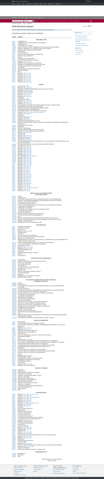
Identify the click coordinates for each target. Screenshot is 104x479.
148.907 (14, 416)
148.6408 (14, 291)
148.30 (13, 163)
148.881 (14, 408)
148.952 (14, 439)
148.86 (13, 404)
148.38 (13, 174)
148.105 (14, 67)
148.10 (13, 60)
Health (24, 23)
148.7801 (14, 369)
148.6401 (14, 283)
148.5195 (14, 218)
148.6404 (14, 288)
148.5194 (14, 216)
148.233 (14, 108)
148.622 (14, 261)
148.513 (14, 199)
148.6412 (14, 294)
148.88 (13, 407)
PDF (90, 26)
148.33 (13, 167)
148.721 (14, 340)
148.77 (13, 362)
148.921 (14, 429)
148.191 (14, 92)
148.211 (14, 97)
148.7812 (14, 385)
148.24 (13, 113)
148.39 (13, 176)
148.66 (13, 323)
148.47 (13, 187)
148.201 (14, 94)
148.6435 (14, 307)
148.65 (13, 322)
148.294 (14, 154)
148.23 (13, 103)
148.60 (13, 251)
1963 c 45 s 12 (26, 73)
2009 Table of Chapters (80, 43)
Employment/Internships (19, 469)
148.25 (13, 116)
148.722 (14, 342)
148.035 (14, 50)
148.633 (14, 277)
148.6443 (14, 312)
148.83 (13, 400)
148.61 (13, 254)
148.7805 (14, 375)
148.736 (14, 351)
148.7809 (14, 381)
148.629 (14, 271)
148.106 (14, 69)
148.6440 (14, 310)
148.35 (13, 170)
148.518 (14, 209)
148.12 (13, 74)
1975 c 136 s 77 (27, 94)
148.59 (13, 249)
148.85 (13, 403)
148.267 (14, 131)
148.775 (14, 364)
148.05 (13, 53)
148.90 (13, 411)
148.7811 (14, 384)
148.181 (14, 89)
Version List (78, 54)
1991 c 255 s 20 (27, 427)
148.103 (14, 64)
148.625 (14, 265)
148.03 (13, 44)
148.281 (14, 138)
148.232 (14, 106)
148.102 (14, 63)
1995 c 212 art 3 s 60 (28, 112)
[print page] (91, 21)
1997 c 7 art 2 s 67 (27, 247)
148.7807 (14, 378)
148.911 (14, 423)
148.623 (14, 262)
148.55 (13, 231)
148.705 (14, 333)
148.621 (14, 259)
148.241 (14, 115)
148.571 (14, 235)
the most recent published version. (46, 29)
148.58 (13, 248)
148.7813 (14, 387)
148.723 (14, 343)
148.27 (13, 132)
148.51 (13, 190)
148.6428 (14, 303)
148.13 (13, 76)
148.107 (14, 70)
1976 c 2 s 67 (35, 394)
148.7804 (14, 374)
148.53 (13, 228)
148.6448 (14, 314)
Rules (44, 20)
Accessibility (16, 473)
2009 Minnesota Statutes (17, 23)
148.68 (13, 327)
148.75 (13, 356)
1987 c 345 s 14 (27, 61)
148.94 (13, 433)
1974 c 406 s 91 (35, 397)
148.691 (14, 330)
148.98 (13, 448)
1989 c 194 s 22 (27, 102)
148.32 (13, 166)
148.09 (13, 58)
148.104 (14, 66)
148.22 (13, 100)
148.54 (13, 229)
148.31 (13, 164)
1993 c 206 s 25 (27, 436)
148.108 (14, 71)
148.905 (14, 413)
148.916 (14, 426)
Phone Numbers (56, 471)
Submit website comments (59, 473)
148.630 (14, 273)
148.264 (14, 126)
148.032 (14, 47)
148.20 (13, 93)
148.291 (14, 150)
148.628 (14, 270)
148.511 (14, 196)
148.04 (13, 51)
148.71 (13, 336)
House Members (37, 469)
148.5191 (14, 212)
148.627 (14, 268)
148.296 (14, 157)
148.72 (13, 339)
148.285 (14, 145)
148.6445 (14, 313)
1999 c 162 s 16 (27, 163)
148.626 (14, 267)
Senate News (76, 469)
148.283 (14, 141)
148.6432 (14, 306)
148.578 (14, 247)
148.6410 (14, 293)
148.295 (14, 155)
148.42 (13, 180)
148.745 (14, 355)
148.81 (13, 397)
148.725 (14, 346)
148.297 (14, 158)
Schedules (28, 4)
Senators (35, 471)
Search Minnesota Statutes (81, 36)
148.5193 (14, 215)
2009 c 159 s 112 (27, 268)
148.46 (13, 186)
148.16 (13, 80)
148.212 (14, 99)
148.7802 (14, 371)
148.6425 (14, 301)
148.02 (13, 42)
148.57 (13, 234)
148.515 (14, 202)
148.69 (13, 329)
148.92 (13, 427)
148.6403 (14, 285)
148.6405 (14, 290)
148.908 (14, 417)
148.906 (14, 414)
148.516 (14, 203)
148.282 (14, 139)
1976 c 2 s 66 (26, 405)
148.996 (14, 455)
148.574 (14, 239)
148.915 (14, 424)
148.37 (13, 173)
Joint (23, 4)
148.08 (13, 57)
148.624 (14, 264)
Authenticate (85, 26)
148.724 (14, 345)
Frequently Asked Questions (20, 475)
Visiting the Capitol (18, 471)
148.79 (13, 394)
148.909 (14, 419)
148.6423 (14, 300)
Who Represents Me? (38, 467)
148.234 (14, 109)
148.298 (14, 160)
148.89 (13, 410)
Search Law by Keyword (74, 20)
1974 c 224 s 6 (33, 187)
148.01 (13, 41)
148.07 (13, 56)
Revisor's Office (63, 20)
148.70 (13, 332)
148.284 (14, 144)
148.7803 (14, 372)
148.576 (14, 244)
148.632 (14, 275)
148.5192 (14, 213)
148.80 (13, 395)
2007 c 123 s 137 (27, 339)
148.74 (13, 354)
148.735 (14, 349)
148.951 (14, 437)
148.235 (14, 110)
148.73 (13, 348)
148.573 (14, 238)
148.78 (13, 365)
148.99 (13, 449)
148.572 (14, 236)
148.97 (13, 443)
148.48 (13, 189)
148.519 (14, 210)
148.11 (13, 73)
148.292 (14, 151)
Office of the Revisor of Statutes (28, 18)
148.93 (13, 432)
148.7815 (14, 390)
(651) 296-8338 (56, 469)
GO (33, 21)
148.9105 (14, 421)
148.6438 (14, 309)
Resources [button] (78, 32)
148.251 (14, 118)
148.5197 (14, 221)
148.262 (14, 122)
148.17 (13, 82)
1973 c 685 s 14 (27, 394)
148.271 (14, 134)
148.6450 (14, 317)
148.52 (13, 226)
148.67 (13, 324)
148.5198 (14, 222)
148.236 (14, 112)
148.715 (14, 338)
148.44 (13, 183)
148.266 (14, 129)
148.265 (14, 128)
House (13, 4)
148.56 (13, 232)
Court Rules (49, 20)
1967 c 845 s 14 (27, 174)
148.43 (13, 182)
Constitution (56, 20)
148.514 (14, 200)
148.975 (14, 445)
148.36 (13, 171)
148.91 (13, 420)
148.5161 (14, 205)
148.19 (13, 90)
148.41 (13, 179)
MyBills (74, 471)
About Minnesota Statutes (81, 38)
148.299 (14, 161)
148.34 (13, 168)
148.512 (14, 197)
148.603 (14, 252)
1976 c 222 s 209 (27, 231)
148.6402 (14, 284)
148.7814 (14, 388)
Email (62, 469)
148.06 (13, 54)
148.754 (14, 358)
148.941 (14, 434)
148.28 (13, 137)
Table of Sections (79, 50)
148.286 (14, 147)
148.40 (13, 177)
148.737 (14, 352)
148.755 (14, 359)
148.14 (13, 77)
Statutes (37, 20)
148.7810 (14, 382)
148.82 (13, 398)
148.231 (14, 105)
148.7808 (14, 379)
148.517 (14, 206)
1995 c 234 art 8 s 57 (39, 112)
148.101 (14, 61)
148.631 (14, 274)
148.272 (14, 135)
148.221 (14, 102)
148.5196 (14, 219)
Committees (35, 4)
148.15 (13, 79)
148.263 (14, 125)
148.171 (14, 86)
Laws (41, 20)
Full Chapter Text (79, 52)
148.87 (13, 405)
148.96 (13, 440)
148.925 (14, 430)
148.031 (14, 45)
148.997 (14, 456)
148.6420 (14, 299)
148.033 (14, 48)
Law (45, 4)
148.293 (14, 153)
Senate (18, 4)
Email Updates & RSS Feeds (79, 473)
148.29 (13, 148)
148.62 (13, 255)
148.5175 (14, 207)
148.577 (14, 245)
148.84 (13, 401)
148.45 (13, 184)
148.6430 (14, 304)
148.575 (14, 242)
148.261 (14, 121)
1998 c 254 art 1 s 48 (28, 446)
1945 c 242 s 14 (27, 82)
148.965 (14, 442)
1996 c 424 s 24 (27, 420)
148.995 (14, 453)
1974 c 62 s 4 (26, 167)
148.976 (14, 446)
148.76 (13, 361)
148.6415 (14, 296)
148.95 (13, 436)
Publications (57, 4)
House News (76, 467)
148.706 (14, 335)
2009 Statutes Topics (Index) (81, 45)
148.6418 (14, 297)
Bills (41, 4)
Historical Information (18, 467)
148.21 (13, 96)
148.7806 (14, 377)
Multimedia (50, 4)
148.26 (13, 119)
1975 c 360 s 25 (27, 139)
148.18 (13, 87)
